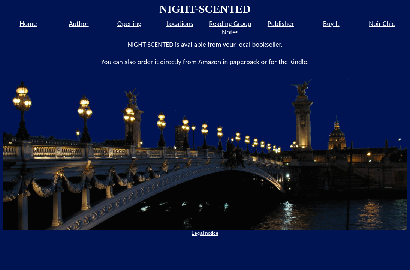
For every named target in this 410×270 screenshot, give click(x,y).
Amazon (209, 61)
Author (79, 23)
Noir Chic (382, 23)
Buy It (331, 23)
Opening (129, 23)
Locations (179, 23)
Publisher (281, 23)
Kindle (298, 61)
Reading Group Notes (230, 27)
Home (28, 23)
